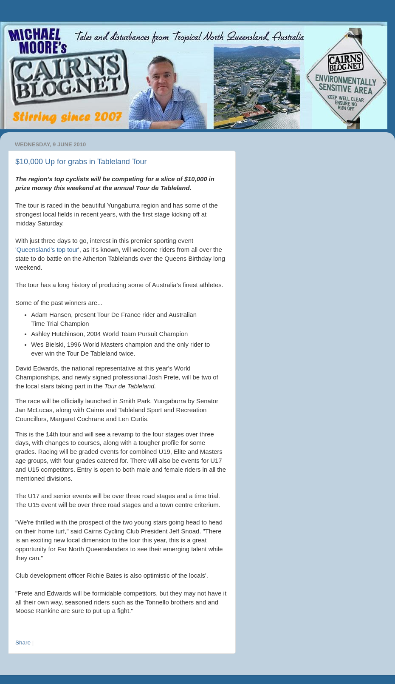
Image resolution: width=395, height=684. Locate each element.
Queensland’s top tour (47, 249)
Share (23, 642)
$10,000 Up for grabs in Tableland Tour (81, 161)
